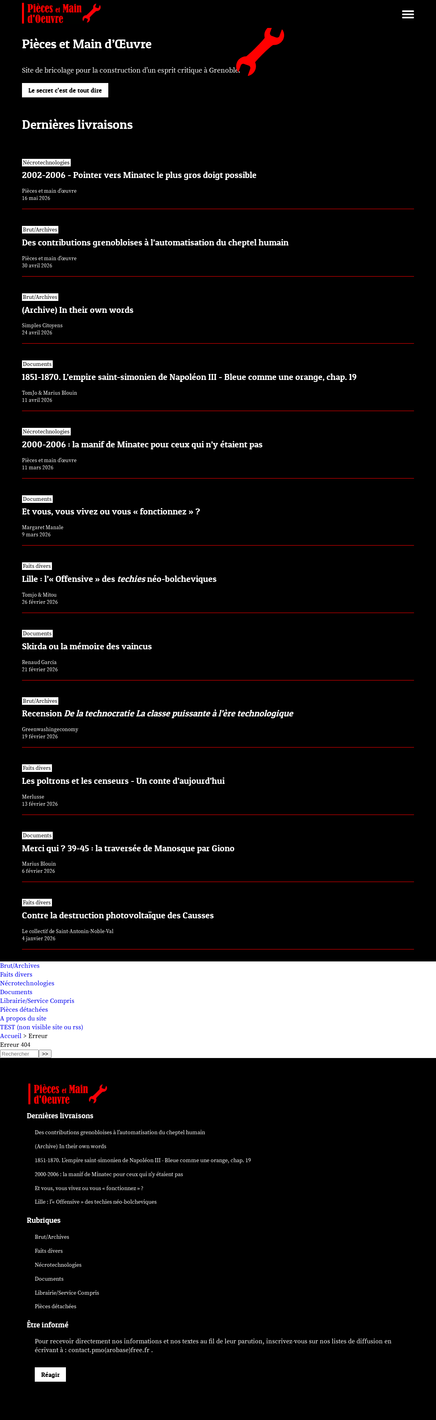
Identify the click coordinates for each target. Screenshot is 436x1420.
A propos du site (23, 1018)
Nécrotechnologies (27, 983)
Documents (16, 992)
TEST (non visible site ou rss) (41, 1027)
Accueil (11, 1036)
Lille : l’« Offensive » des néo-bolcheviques (96, 1202)
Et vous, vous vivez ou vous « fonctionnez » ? (89, 1188)
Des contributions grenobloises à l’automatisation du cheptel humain (120, 1132)
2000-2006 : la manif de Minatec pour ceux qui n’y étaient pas (109, 1174)
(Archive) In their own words (70, 1146)
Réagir (50, 1374)
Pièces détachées (24, 1009)
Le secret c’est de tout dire (65, 90)
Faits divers (16, 974)
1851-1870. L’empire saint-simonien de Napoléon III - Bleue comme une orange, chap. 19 (143, 1160)
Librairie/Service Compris (37, 1001)
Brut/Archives (20, 965)
